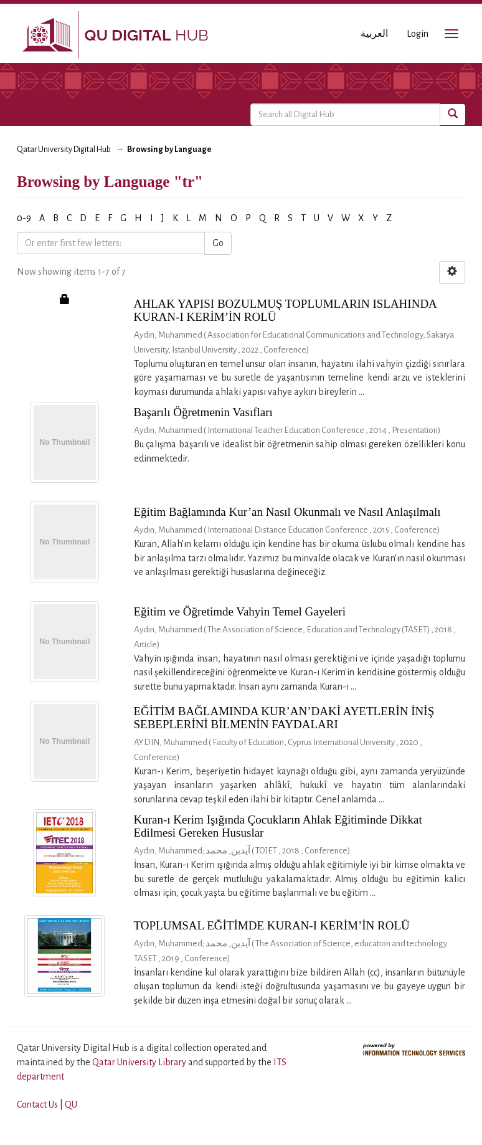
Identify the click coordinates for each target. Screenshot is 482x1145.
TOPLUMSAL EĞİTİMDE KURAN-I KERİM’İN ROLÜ (272, 925)
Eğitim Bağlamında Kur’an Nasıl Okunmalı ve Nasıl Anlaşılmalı (287, 511)
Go (218, 243)
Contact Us (37, 1104)
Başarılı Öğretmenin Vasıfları (203, 412)
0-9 (24, 218)
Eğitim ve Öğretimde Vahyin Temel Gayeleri (240, 611)
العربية (374, 34)
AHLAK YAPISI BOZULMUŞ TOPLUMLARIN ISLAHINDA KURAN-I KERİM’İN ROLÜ (285, 310)
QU (71, 1104)
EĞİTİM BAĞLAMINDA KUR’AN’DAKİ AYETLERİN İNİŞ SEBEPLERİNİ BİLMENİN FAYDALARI (284, 718)
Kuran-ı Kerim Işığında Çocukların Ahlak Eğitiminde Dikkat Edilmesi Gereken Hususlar (278, 826)
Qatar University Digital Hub (64, 149)
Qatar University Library (140, 1062)
